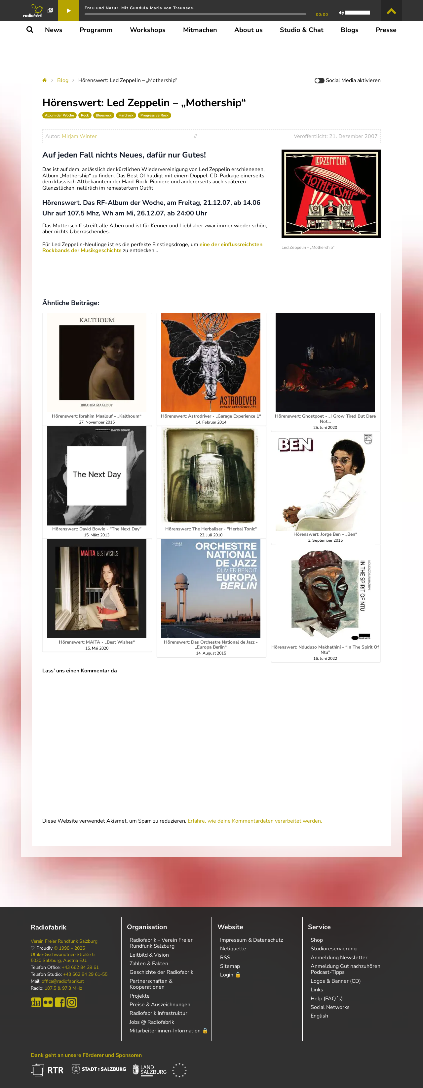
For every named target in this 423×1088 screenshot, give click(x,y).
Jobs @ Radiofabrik (152, 1022)
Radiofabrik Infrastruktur (158, 1013)
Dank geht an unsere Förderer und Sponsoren (86, 1055)
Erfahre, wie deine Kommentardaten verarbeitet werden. (255, 821)
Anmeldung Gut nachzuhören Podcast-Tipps (345, 969)
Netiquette (233, 948)
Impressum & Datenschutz (251, 940)
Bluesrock (104, 115)
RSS (225, 957)
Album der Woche (59, 115)
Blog (62, 80)
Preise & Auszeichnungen (160, 1004)
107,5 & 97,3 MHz (63, 988)
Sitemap (230, 966)
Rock (85, 115)
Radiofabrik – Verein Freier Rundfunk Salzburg (161, 943)
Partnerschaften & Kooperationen (151, 984)
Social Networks (330, 1007)
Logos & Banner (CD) (336, 981)
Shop (317, 940)
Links (317, 989)
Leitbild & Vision (149, 955)
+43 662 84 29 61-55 (85, 974)
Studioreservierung (334, 948)
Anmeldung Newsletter (339, 957)
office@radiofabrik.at (63, 981)
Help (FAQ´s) (327, 998)
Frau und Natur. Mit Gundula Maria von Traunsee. (140, 8)
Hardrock (126, 115)
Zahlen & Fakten (149, 963)
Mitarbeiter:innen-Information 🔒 (169, 1030)
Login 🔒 (230, 974)
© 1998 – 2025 (69, 948)
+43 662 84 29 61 (80, 968)
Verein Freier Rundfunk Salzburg (64, 941)
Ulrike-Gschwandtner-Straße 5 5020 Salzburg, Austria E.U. (63, 958)
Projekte (140, 996)
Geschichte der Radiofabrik (161, 972)
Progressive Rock (154, 115)
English (319, 1016)
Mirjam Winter (79, 136)
